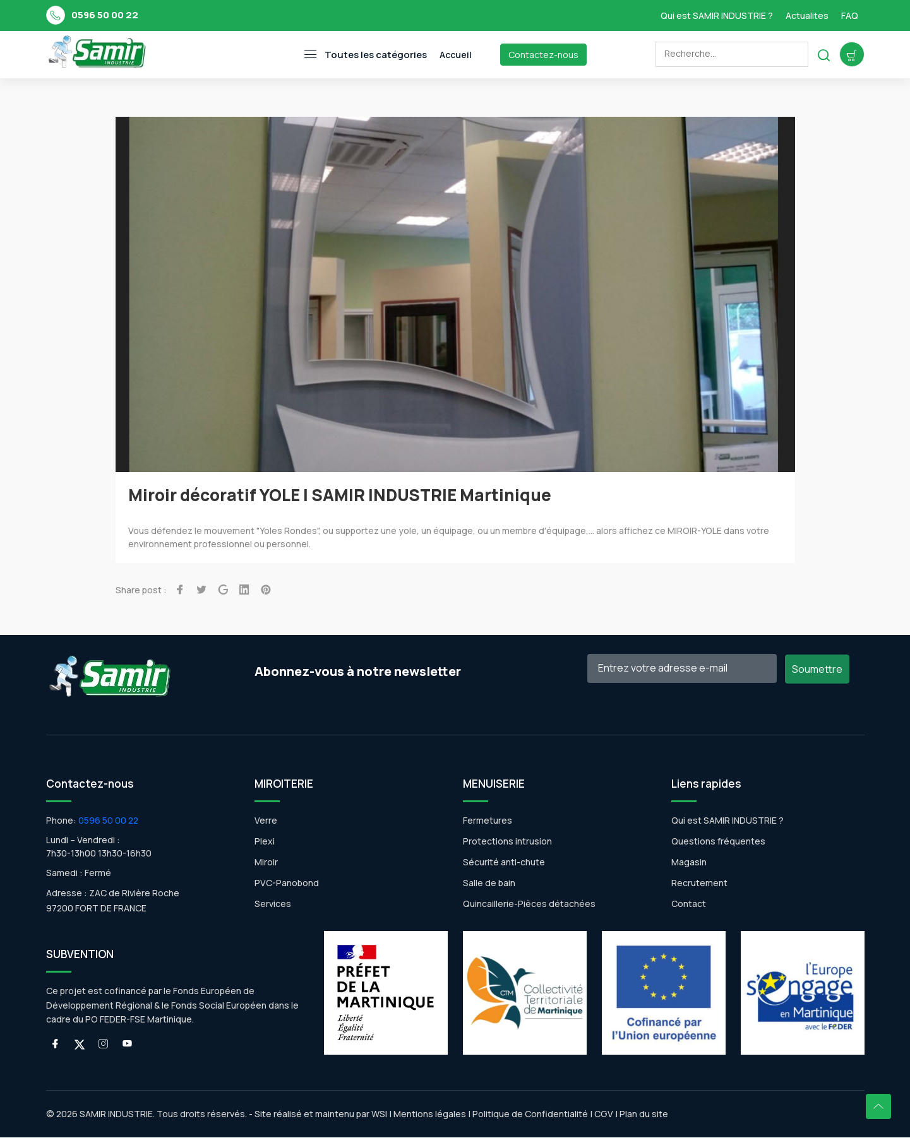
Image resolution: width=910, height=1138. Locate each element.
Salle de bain (489, 883)
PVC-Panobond (286, 883)
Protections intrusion (507, 842)
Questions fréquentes (718, 842)
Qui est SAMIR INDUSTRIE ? (717, 15)
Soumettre (817, 670)
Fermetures (487, 821)
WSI (379, 1114)
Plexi (264, 842)
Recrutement (699, 883)
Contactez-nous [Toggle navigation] (543, 55)
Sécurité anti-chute (504, 862)
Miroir (266, 862)
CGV (603, 1114)
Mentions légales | (431, 1114)
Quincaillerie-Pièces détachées (529, 904)
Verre (265, 821)
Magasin (689, 862)
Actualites (807, 15)
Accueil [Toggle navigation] (456, 55)
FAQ (849, 15)
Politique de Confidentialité (529, 1114)
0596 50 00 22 (104, 14)
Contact (688, 904)
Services (272, 904)
